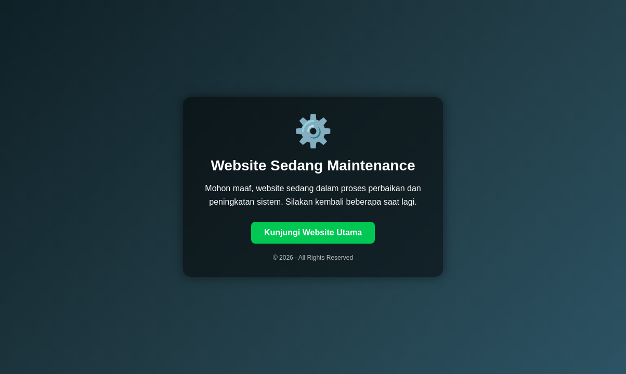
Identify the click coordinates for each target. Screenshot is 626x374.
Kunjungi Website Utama (313, 232)
